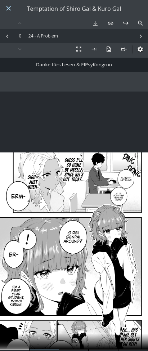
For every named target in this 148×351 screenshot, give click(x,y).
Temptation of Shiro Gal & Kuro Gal (74, 9)
